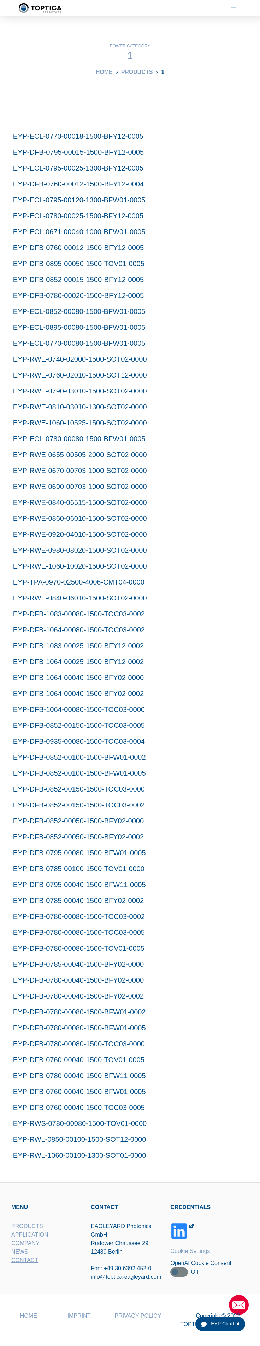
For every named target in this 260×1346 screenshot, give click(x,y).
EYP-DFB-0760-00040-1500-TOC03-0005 (79, 1107)
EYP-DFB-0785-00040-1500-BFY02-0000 (78, 964)
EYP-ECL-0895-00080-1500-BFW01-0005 (79, 327)
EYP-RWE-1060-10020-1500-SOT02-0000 (80, 566)
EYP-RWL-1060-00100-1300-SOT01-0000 (79, 1155)
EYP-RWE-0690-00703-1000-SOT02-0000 (80, 486)
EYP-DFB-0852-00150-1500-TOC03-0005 (79, 725)
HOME (28, 1316)
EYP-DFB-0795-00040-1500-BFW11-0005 (79, 884)
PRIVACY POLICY (138, 1316)
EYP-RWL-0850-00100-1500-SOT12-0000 (79, 1139)
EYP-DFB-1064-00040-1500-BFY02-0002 (78, 693)
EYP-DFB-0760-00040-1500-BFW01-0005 (79, 1091)
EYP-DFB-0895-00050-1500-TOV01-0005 (78, 264)
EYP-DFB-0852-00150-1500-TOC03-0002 (79, 805)
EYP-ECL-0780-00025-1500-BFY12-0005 (78, 216)
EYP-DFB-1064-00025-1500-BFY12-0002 (78, 662)
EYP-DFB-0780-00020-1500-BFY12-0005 (78, 295)
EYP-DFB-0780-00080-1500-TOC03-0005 (79, 932)
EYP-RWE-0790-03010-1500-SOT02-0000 (80, 391)
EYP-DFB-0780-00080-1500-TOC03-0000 (79, 1044)
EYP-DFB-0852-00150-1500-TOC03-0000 (79, 789)
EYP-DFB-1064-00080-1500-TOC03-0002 (79, 630)
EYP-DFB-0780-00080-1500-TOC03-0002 (79, 916)
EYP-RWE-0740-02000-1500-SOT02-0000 (80, 359)
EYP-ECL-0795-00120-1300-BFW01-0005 (79, 200)
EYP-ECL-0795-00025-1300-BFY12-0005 (78, 168)
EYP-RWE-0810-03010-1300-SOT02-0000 (80, 407)
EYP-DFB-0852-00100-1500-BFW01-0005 (79, 773)
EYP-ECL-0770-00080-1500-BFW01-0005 (79, 343)
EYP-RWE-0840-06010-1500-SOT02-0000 (80, 598)
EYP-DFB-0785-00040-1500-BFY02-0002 (78, 900)
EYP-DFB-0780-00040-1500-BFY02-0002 (78, 996)
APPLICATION (29, 1234)
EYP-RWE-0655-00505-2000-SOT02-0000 (80, 455)
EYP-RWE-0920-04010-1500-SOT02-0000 (80, 534)
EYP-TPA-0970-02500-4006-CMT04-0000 (78, 582)
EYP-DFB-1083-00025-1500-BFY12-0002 (78, 646)
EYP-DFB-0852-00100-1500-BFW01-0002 (79, 757)
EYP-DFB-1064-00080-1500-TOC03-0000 (79, 709)
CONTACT (24, 1260)
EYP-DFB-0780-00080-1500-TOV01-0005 (78, 948)
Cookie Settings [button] (190, 1251)
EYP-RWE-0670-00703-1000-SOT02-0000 (80, 470)
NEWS (19, 1251)
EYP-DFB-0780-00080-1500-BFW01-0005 (79, 1028)
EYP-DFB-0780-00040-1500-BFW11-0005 (79, 1076)
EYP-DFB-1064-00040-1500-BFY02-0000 (78, 677)
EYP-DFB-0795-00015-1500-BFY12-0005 (78, 152)
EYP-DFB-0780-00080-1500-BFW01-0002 (79, 1012)
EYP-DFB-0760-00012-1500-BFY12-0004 (78, 184)
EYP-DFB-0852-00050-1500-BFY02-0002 (78, 837)
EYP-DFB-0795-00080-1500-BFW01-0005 (79, 853)
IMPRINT (79, 1316)
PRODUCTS (27, 1226)
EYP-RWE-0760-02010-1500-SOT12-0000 (80, 375)
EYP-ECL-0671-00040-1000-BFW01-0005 (79, 232)
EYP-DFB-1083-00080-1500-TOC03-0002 (79, 614)
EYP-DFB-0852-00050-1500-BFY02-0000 (78, 821)
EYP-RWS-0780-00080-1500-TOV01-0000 (80, 1123)
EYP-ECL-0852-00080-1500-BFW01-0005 (79, 311)
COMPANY (25, 1243)
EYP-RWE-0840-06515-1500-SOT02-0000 (80, 502)
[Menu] (236, 8)
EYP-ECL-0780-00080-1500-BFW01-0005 (79, 439)
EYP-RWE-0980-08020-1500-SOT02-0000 (80, 550)
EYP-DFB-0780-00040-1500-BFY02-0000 (78, 980)
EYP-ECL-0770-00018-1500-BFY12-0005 (78, 136)
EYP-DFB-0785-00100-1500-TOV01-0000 (78, 869)
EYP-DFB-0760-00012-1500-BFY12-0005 (78, 248)
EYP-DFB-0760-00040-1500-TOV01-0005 (78, 1060)
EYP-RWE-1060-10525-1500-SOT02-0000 (80, 423)
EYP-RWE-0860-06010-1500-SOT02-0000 (80, 518)
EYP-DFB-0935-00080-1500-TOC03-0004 (79, 741)
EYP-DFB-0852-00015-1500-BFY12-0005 (78, 279)
